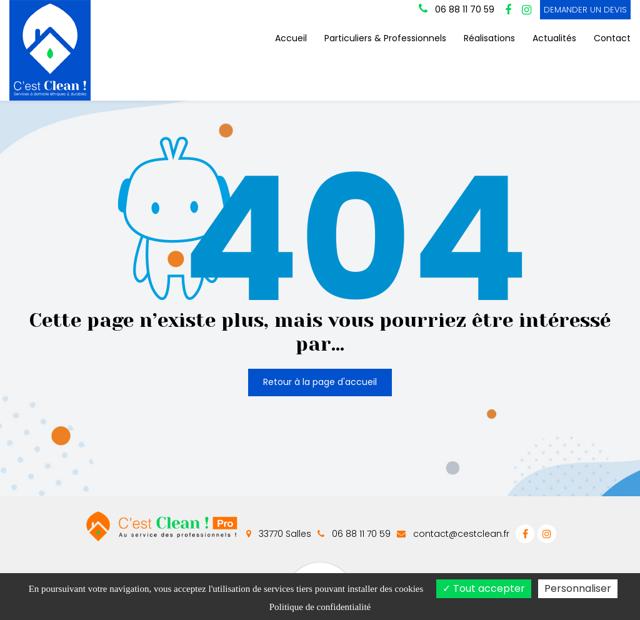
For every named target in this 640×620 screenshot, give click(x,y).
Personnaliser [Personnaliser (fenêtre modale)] (577, 588)
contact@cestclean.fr (453, 534)
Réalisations (489, 38)
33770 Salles (278, 534)
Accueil (291, 38)
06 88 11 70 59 (354, 534)
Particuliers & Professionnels (385, 38)
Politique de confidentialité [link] (320, 607)
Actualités (554, 38)
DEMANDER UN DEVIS (585, 10)
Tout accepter (483, 588)
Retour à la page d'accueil (320, 380)
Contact (612, 38)
